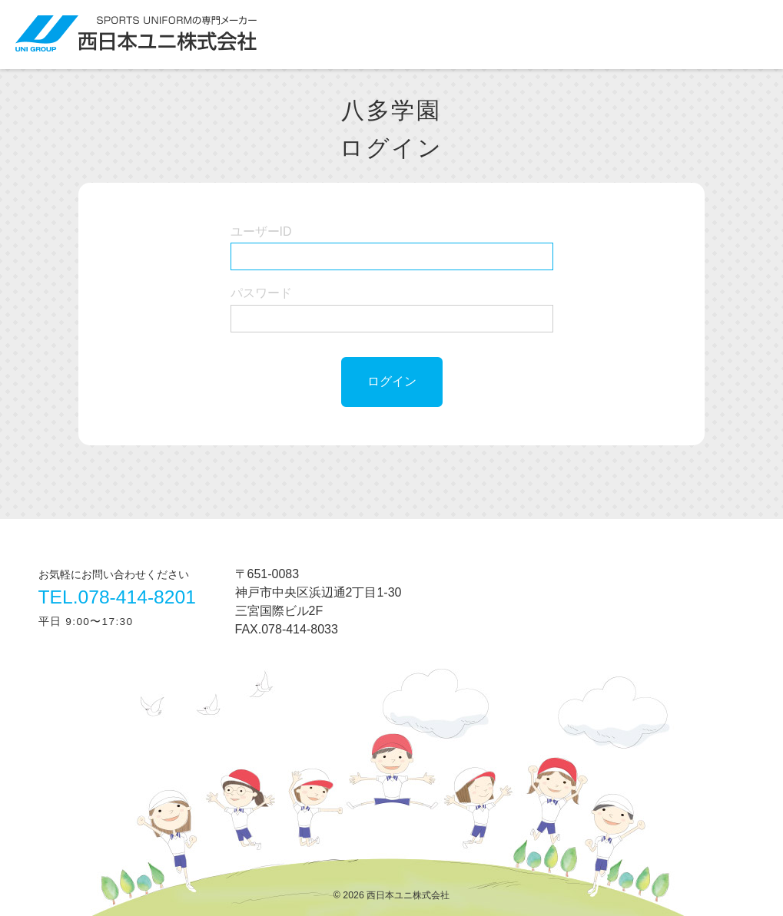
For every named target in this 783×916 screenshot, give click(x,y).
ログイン (391, 381)
